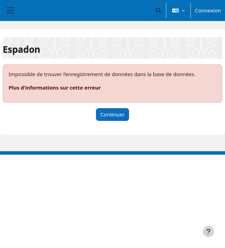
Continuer (112, 114)
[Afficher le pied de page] (208, 231)
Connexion (208, 10)
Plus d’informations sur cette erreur (55, 87)
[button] (159, 10)
